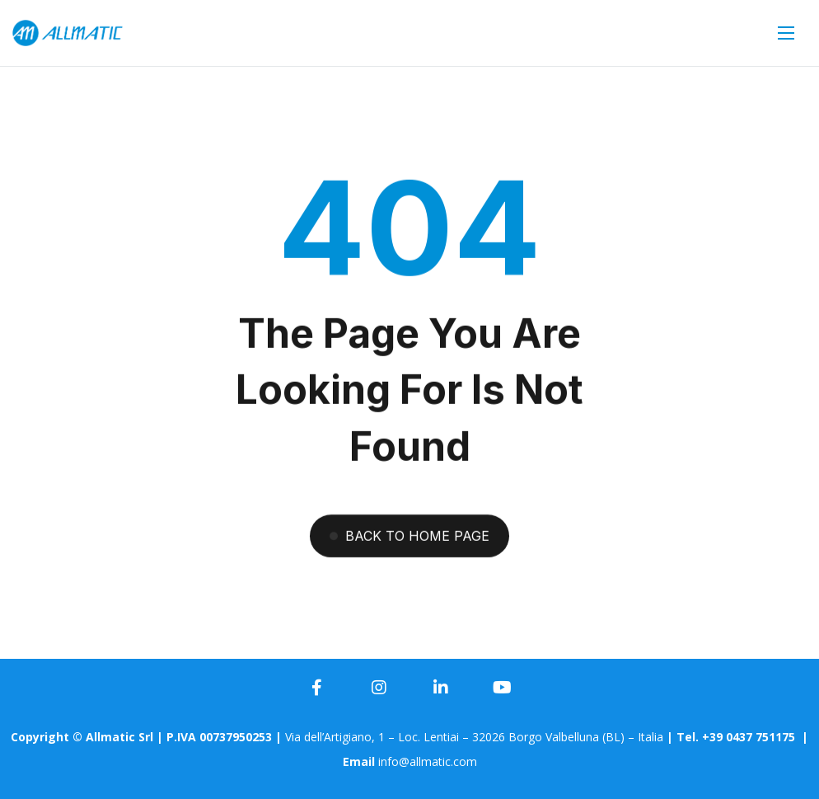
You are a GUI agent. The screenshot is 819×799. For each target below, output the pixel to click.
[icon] (317, 687)
